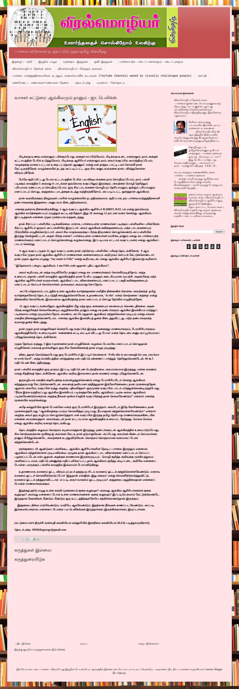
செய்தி (202, 76)
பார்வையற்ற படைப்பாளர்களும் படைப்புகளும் (150, 62)
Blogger (218, 669)
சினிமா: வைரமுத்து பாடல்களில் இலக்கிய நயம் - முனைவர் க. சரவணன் (205, 125)
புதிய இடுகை (23, 643)
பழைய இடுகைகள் (148, 643)
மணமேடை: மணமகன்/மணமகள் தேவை (40, 83)
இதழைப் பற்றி (22, 62)
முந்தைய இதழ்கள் (75, 62)
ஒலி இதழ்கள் (103, 62)
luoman (209, 669)
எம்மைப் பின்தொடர (111, 83)
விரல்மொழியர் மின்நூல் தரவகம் (80, 69)
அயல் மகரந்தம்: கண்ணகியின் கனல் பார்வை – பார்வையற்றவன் (194, 174)
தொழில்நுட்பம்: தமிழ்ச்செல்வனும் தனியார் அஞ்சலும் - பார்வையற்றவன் (205, 150)
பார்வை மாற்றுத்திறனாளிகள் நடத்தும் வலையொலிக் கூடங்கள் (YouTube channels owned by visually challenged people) (102, 76)
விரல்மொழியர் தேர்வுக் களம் (32, 69)
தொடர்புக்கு (83, 83)
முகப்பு (84, 643)
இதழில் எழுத (47, 62)
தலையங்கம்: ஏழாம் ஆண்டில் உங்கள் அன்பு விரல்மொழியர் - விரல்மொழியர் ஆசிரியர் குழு (206, 197)
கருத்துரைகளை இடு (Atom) (49, 649)
